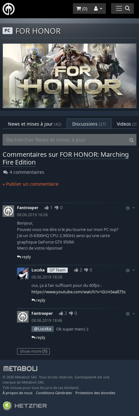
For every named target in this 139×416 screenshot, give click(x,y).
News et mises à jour (34, 124)
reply (24, 257)
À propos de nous (17, 392)
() (81, 8)
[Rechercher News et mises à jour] (65, 140)
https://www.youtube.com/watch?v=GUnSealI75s (78, 292)
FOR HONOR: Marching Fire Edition (66, 158)
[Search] (131, 140)
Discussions (89, 124)
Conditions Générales (54, 392)
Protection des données (95, 392)
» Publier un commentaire (30, 184)
